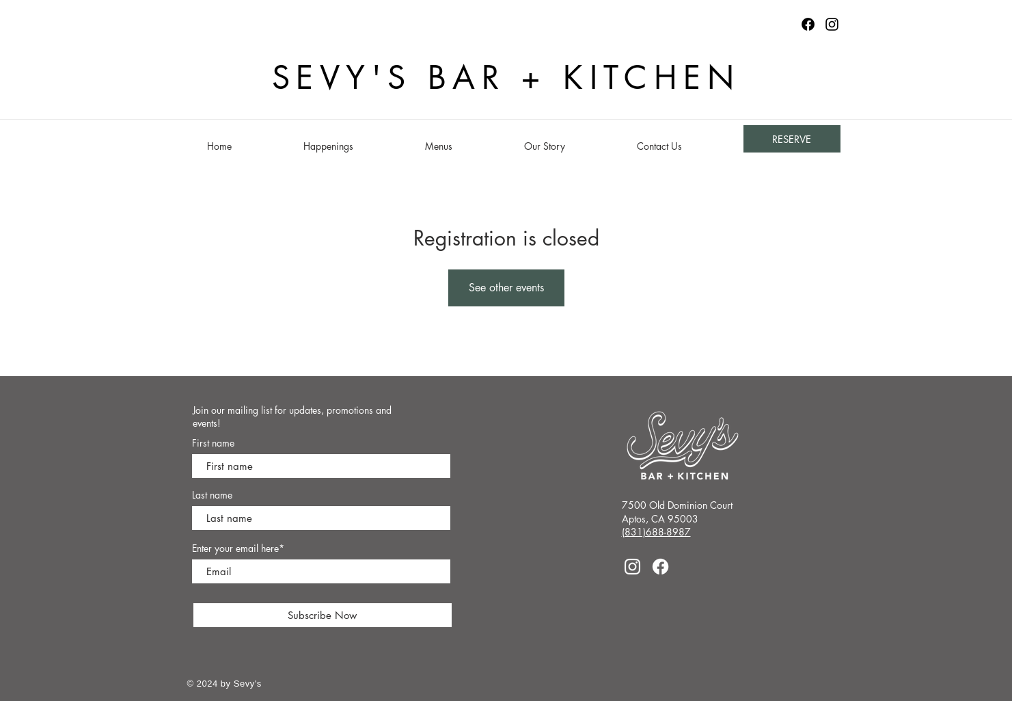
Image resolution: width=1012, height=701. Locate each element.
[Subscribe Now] (322, 615)
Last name (212, 495)
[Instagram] (831, 24)
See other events (506, 287)
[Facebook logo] (808, 24)
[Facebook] (660, 566)
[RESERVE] (791, 139)
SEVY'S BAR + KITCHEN (506, 77)
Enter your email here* (238, 548)
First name (213, 443)
